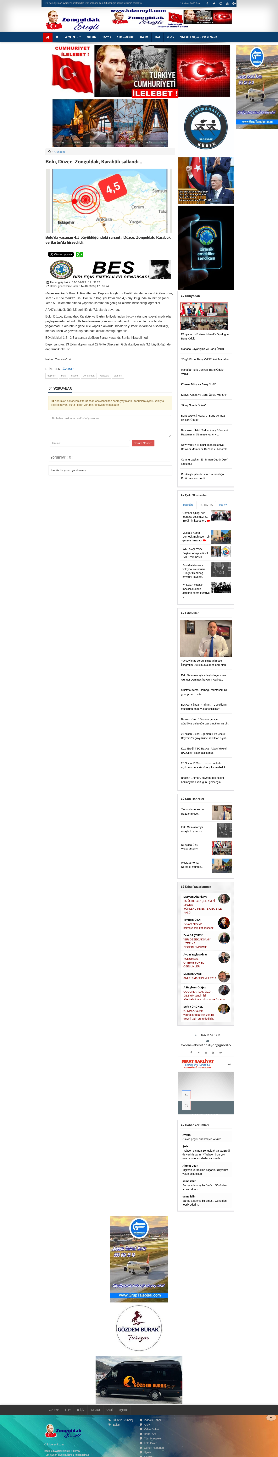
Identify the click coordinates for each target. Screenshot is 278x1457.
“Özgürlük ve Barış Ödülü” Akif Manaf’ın (205, 359)
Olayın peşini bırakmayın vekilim (201, 1139)
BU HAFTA (206, 505)
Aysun (186, 1134)
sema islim (189, 1181)
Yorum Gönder (143, 443)
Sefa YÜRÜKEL (193, 1006)
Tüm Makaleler (153, 1438)
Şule (185, 1146)
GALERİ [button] (109, 1410)
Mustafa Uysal (192, 973)
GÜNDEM (91, 37)
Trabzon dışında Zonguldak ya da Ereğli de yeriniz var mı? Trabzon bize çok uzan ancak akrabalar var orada (206, 1154)
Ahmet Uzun (190, 1165)
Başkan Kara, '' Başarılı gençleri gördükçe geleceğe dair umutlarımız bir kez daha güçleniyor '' (204, 723)
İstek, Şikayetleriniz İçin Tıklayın (62, 1451)
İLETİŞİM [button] (81, 1410)
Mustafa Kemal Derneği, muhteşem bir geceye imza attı (196, 536)
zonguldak (88, 375)
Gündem (59, 151)
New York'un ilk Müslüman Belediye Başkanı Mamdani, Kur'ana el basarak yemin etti (204, 449)
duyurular (123, 1410)
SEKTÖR (106, 37)
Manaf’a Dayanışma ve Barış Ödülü (202, 348)
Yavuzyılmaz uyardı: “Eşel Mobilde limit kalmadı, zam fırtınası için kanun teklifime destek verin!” (96, 3)
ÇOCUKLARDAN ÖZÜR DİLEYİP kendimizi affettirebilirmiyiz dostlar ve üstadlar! (204, 995)
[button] (57, 37)
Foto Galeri (150, 1443)
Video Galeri (151, 1429)
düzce (74, 375)
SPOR (157, 37)
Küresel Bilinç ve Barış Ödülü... (199, 384)
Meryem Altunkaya (195, 896)
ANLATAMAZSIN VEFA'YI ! (199, 978)
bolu (63, 375)
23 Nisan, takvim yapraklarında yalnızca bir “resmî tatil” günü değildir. (198, 1014)
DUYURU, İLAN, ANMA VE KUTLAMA (198, 37)
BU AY (223, 505)
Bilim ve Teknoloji (123, 1420)
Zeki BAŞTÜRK (193, 935)
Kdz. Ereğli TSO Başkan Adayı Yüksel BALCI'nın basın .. (195, 553)
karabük (104, 375)
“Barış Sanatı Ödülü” (193, 405)
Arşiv (147, 1424)
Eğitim (116, 1424)
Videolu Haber (152, 1420)
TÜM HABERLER (125, 37)
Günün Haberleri (154, 1447)
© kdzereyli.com (54, 1444)
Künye (68, 1410)
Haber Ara (150, 1433)
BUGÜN (188, 505)
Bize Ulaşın (95, 1410)
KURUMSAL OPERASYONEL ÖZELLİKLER (193, 962)
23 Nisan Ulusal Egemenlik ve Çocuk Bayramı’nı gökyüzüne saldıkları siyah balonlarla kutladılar (203, 738)
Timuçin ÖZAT (192, 919)
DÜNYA (170, 37)
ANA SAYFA (54, 1410)
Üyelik (147, 1452)
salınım (118, 375)
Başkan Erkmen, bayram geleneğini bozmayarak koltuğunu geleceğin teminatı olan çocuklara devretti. (202, 782)
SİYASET (144, 37)
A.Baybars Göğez (194, 987)
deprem (51, 375)
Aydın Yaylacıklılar (195, 954)
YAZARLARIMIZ (73, 37)
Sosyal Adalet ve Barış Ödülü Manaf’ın (204, 394)
